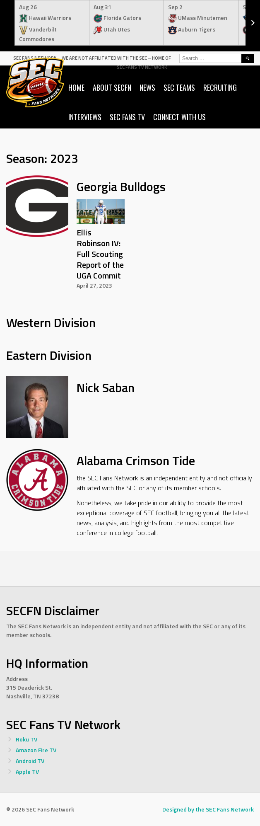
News (147, 87)
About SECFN (112, 87)
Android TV (30, 760)
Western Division (51, 322)
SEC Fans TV (127, 116)
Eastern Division (48, 355)
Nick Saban (106, 387)
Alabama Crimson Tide (136, 460)
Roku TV (26, 739)
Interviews (84, 116)
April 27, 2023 (94, 285)
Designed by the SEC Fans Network (208, 809)
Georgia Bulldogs (121, 186)
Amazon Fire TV (36, 750)
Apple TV (27, 771)
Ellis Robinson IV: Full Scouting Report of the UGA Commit (100, 254)
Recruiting (220, 87)
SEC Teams (179, 87)
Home (76, 87)
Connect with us (179, 116)
